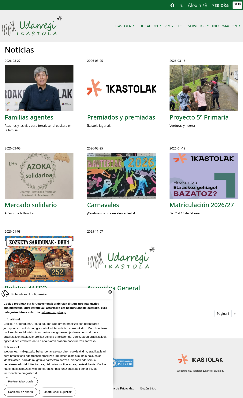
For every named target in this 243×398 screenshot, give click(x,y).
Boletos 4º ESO (26, 288)
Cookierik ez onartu (20, 391)
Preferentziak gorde (20, 381)
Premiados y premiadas (121, 117)
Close (110, 292)
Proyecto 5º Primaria (199, 117)
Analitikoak (14, 319)
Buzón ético (148, 388)
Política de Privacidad (119, 388)
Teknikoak (13, 347)
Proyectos (174, 26)
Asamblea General (113, 288)
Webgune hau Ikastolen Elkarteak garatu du (200, 370)
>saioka (220, 5)
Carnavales (103, 205)
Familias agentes (29, 117)
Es (239, 4)
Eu (235, 4)
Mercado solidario (31, 205)
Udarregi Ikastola (31, 18)
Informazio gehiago (54, 312)
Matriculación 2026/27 (202, 205)
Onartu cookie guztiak (58, 391)
